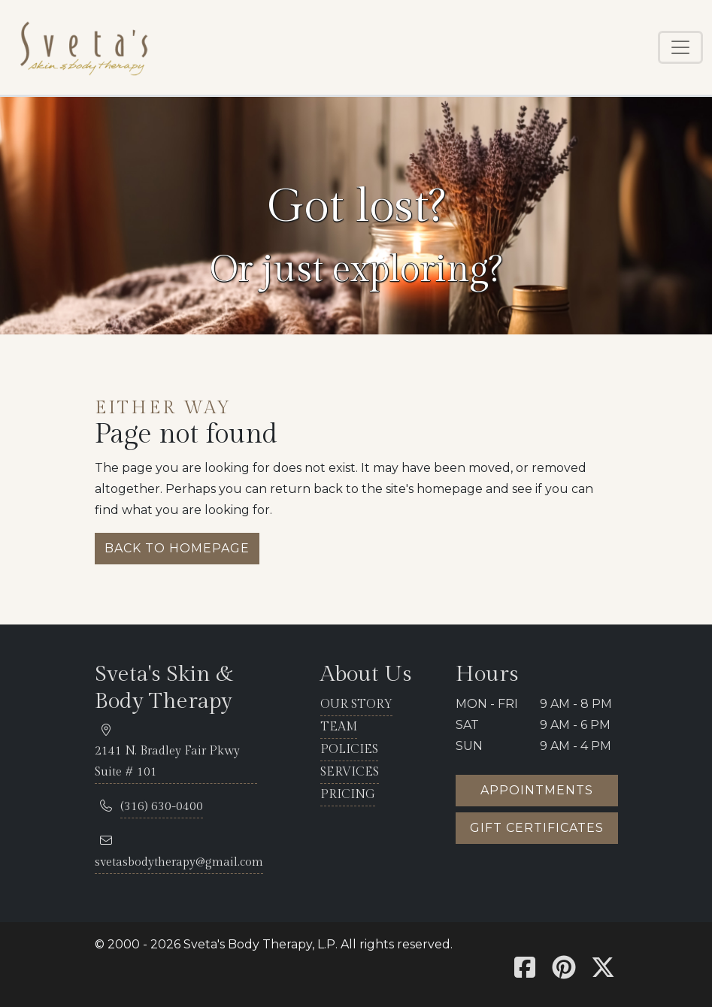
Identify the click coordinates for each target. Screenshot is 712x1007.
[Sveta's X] (603, 972)
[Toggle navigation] (680, 47)
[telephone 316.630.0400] (161, 807)
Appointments (536, 790)
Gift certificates (537, 828)
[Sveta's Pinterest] (564, 972)
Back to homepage (177, 548)
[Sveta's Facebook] (525, 972)
